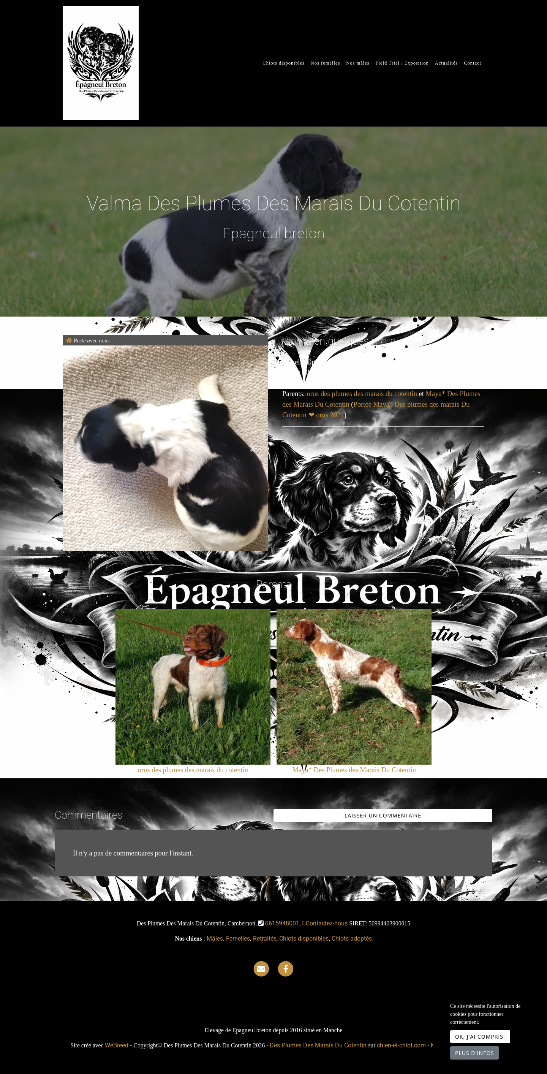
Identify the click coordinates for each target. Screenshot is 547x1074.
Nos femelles (325, 63)
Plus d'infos (474, 1053)
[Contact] (261, 968)
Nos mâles (357, 63)
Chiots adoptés (352, 938)
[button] (78, 448)
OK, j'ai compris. (480, 1036)
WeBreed (116, 1045)
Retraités (265, 938)
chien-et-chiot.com (402, 1045)
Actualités (446, 63)
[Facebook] (286, 968)
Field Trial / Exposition (402, 63)
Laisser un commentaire (383, 815)
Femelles (238, 938)
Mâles (215, 938)
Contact (472, 63)
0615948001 (282, 923)
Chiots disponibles (283, 63)
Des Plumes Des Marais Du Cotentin (318, 1045)
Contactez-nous (325, 923)
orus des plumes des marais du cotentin (363, 394)
